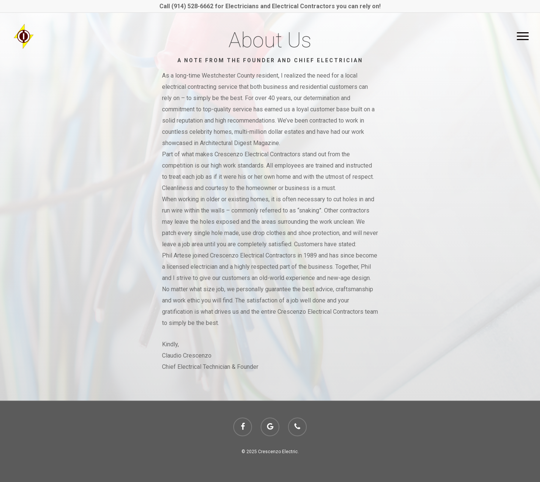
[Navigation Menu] (523, 36)
